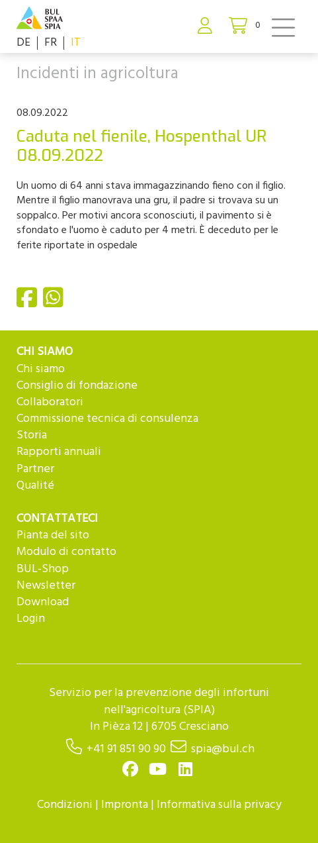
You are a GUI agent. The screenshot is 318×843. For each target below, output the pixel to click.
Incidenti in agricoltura (98, 74)
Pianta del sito (53, 535)
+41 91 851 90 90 (126, 749)
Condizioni (65, 805)
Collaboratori (50, 402)
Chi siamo (41, 369)
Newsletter (46, 585)
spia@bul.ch (223, 749)
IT (76, 43)
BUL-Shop (43, 569)
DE (23, 43)
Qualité (35, 485)
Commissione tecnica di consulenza (107, 418)
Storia (32, 435)
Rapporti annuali (59, 452)
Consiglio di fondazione (77, 385)
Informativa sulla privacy (219, 805)
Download (43, 602)
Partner (35, 469)
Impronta (124, 805)
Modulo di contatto (66, 552)
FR (50, 43)
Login (31, 618)
